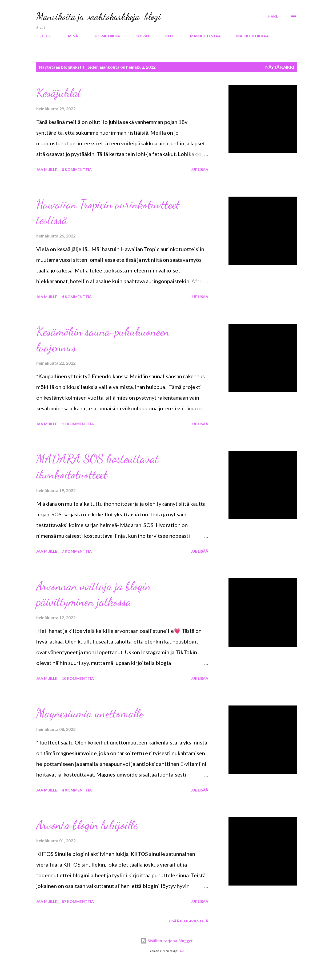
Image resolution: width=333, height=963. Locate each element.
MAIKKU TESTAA (202, 36)
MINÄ (70, 36)
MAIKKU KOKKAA (249, 36)
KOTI (166, 36)
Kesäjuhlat (58, 93)
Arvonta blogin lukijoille (87, 825)
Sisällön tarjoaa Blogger (166, 940)
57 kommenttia (78, 901)
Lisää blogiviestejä (188, 921)
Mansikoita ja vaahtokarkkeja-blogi (98, 16)
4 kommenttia (77, 296)
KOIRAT (139, 36)
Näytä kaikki (279, 66)
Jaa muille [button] (46, 169)
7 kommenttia (77, 551)
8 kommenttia (77, 169)
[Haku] (273, 16)
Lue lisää (199, 169)
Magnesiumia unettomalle (89, 713)
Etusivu (42, 36)
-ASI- (182, 951)
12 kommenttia (78, 424)
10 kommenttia (78, 678)
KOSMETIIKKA (103, 36)
